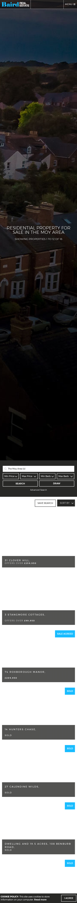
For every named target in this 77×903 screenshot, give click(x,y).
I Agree (68, 898)
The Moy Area (16, 469)
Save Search (45, 503)
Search (20, 483)
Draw (56, 483)
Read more (40, 899)
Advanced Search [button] (38, 490)
